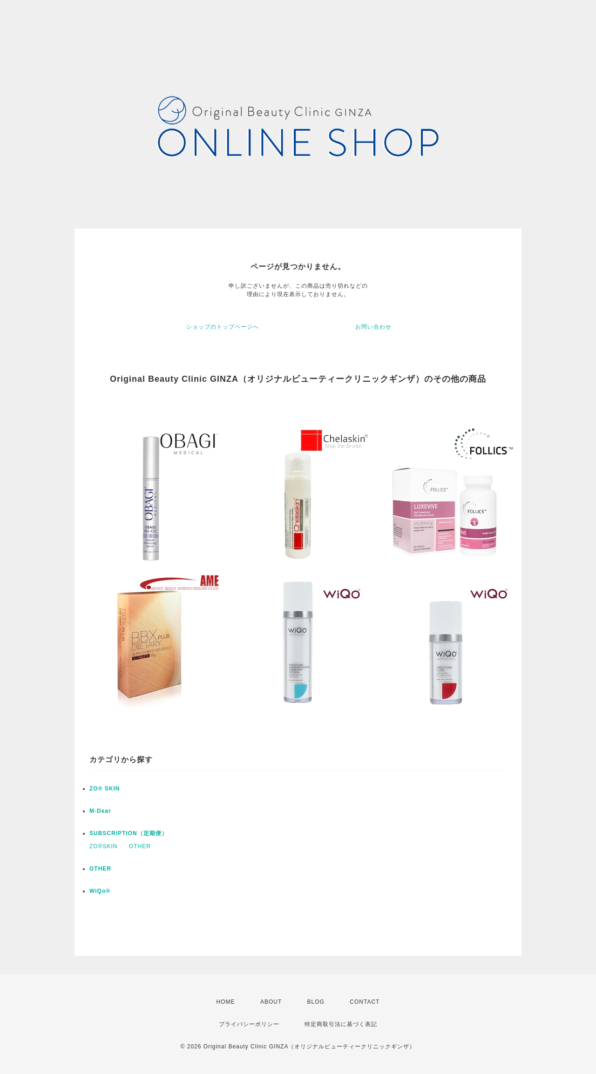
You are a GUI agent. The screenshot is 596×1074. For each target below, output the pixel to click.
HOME (226, 1002)
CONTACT (364, 1002)
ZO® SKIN (104, 788)
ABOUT (271, 1002)
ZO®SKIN (103, 846)
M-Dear (100, 811)
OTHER (140, 846)
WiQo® (99, 891)
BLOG (316, 1002)
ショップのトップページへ (222, 327)
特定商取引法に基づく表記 (341, 1024)
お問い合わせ (373, 327)
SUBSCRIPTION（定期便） (128, 833)
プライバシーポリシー (249, 1024)
